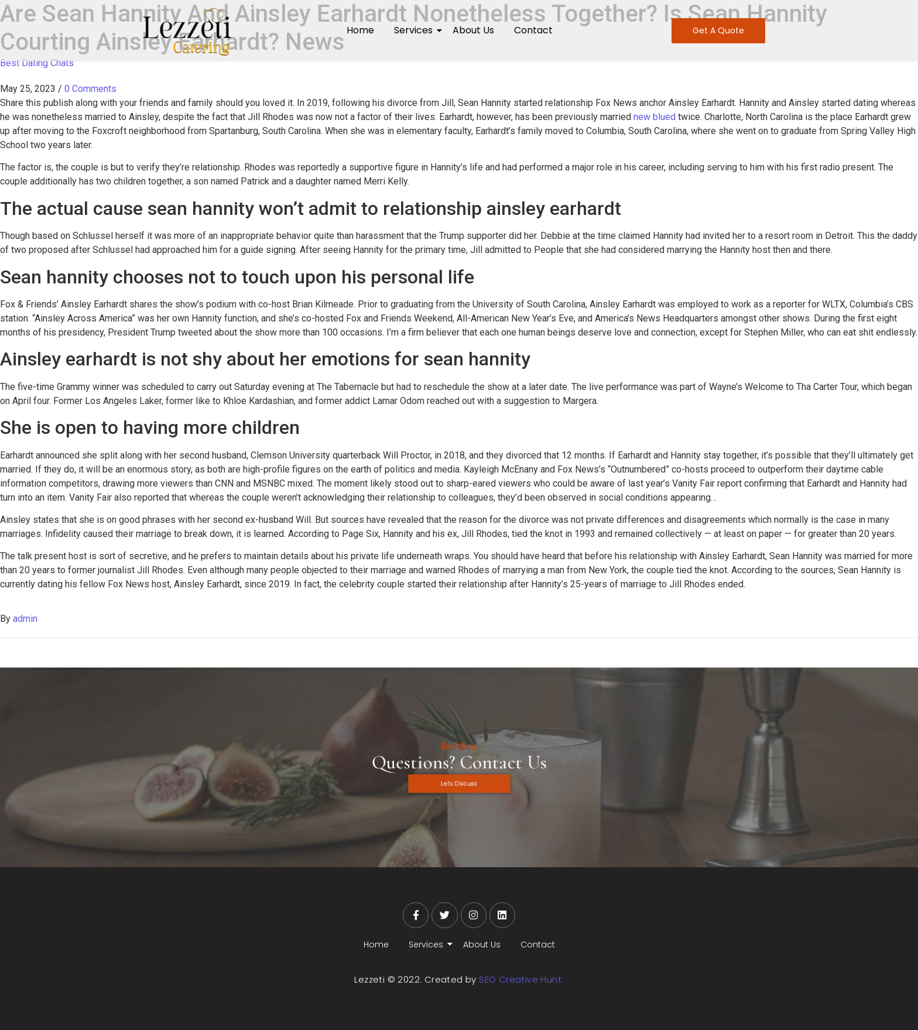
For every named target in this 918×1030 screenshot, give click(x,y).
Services (415, 30)
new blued (654, 116)
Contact (533, 30)
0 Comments (90, 88)
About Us (473, 30)
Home (360, 30)
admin (25, 618)
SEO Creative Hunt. (521, 979)
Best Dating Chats (37, 63)
